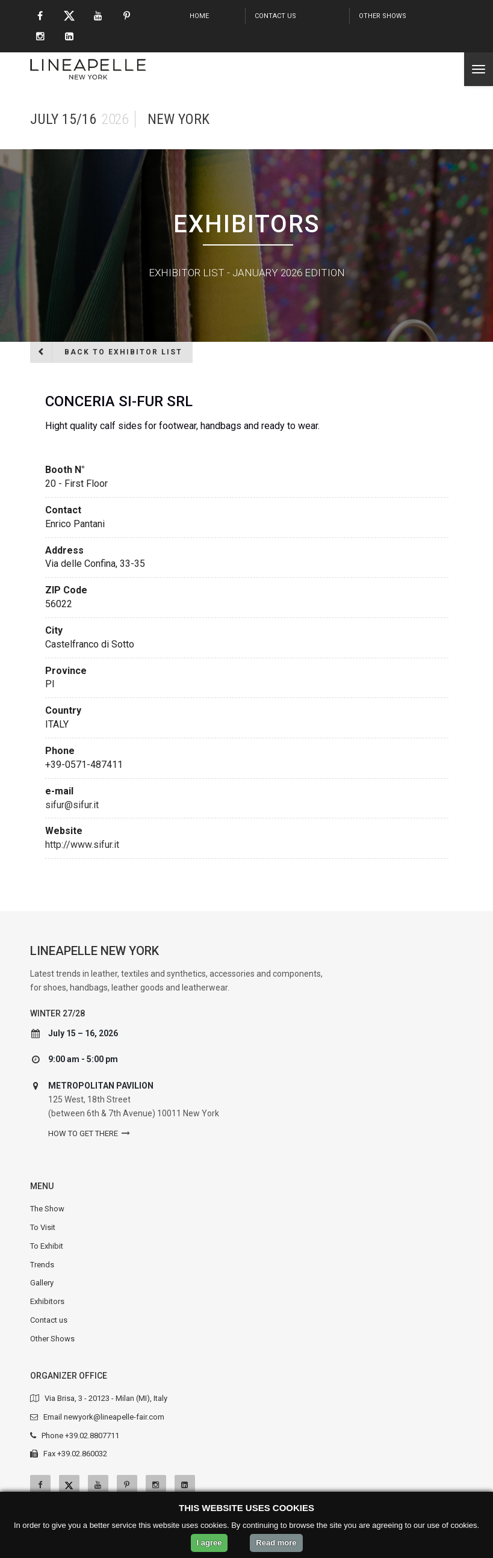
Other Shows (382, 16)
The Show (47, 1208)
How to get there (83, 1133)
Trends (42, 1264)
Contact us (275, 16)
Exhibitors (47, 1301)
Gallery (42, 1282)
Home (199, 16)
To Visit (42, 1227)
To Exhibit (46, 1245)
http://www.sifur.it (82, 844)
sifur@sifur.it (72, 805)
